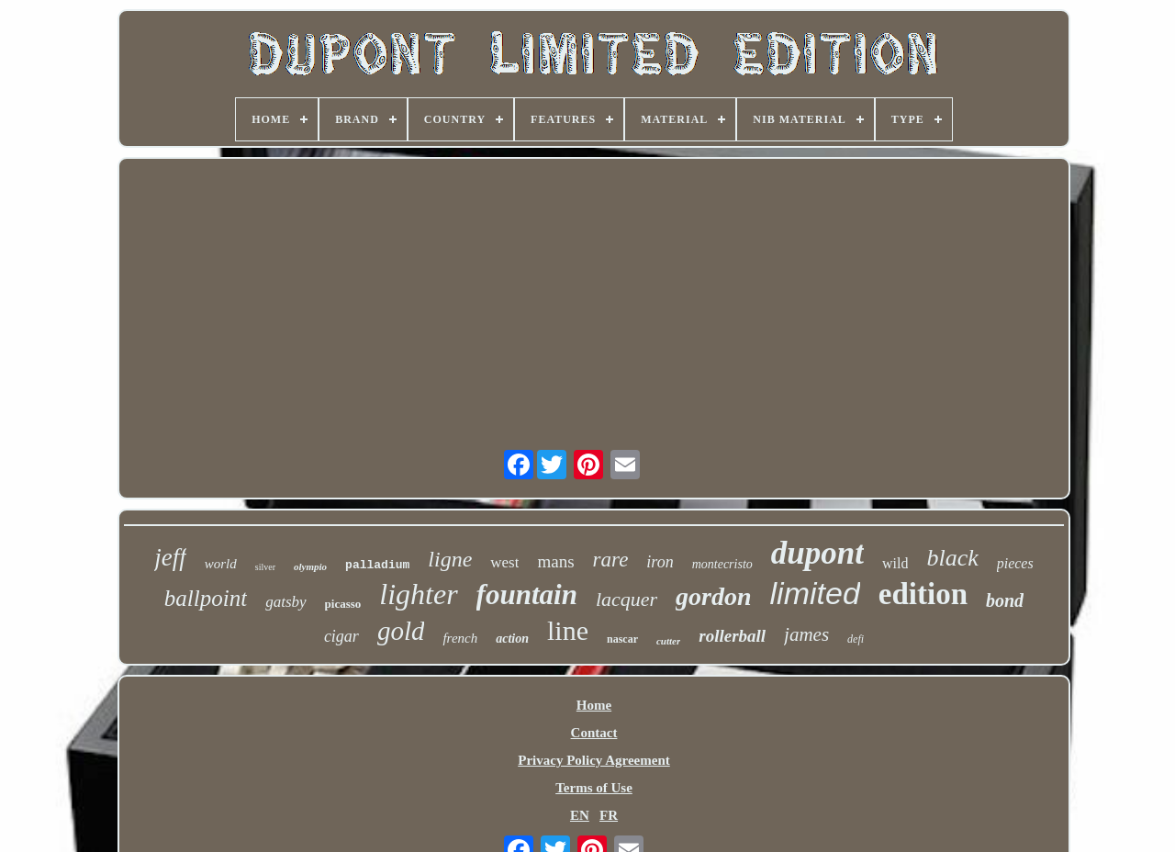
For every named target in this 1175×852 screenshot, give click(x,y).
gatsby (285, 602)
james (806, 634)
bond (1005, 600)
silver (265, 567)
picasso (343, 604)
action (512, 638)
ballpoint (205, 598)
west (504, 562)
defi (855, 639)
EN (579, 815)
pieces (1015, 563)
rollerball (732, 635)
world (221, 563)
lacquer (626, 599)
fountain (526, 594)
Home (593, 705)
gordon (713, 596)
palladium (377, 565)
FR (608, 815)
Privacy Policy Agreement (594, 760)
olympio (310, 566)
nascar (622, 639)
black (952, 557)
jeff (170, 557)
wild (895, 563)
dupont (817, 553)
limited (815, 593)
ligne (450, 559)
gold (401, 630)
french (459, 638)
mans (555, 561)
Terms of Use (593, 787)
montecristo (722, 564)
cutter (668, 640)
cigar (341, 636)
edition (923, 594)
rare (611, 559)
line (567, 630)
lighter (418, 594)
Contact (594, 732)
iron (659, 562)
